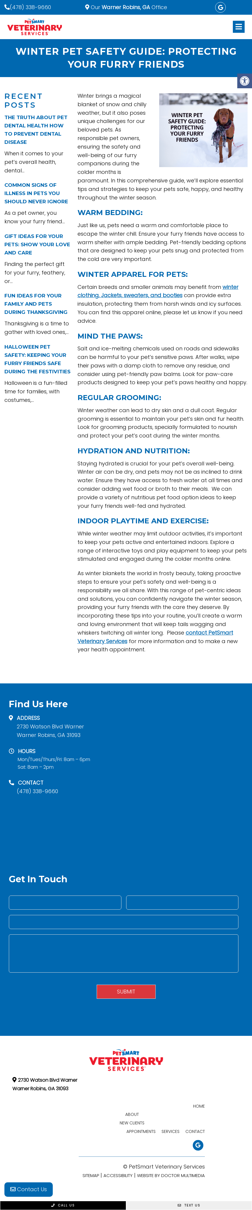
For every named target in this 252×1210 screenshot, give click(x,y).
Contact (195, 1131)
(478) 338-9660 (30, 7)
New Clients (132, 1123)
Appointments (141, 1131)
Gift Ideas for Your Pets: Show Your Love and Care (37, 244)
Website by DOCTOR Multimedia (171, 1175)
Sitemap (91, 1175)
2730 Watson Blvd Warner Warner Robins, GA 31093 (50, 731)
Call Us (63, 1205)
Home (199, 1106)
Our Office (128, 7)
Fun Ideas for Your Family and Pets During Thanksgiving (35, 304)
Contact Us (28, 1189)
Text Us (189, 1205)
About (132, 1114)
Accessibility (118, 1175)
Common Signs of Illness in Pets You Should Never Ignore (36, 193)
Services (170, 1131)
